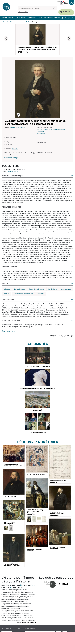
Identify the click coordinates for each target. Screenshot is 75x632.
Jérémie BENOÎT (13, 171)
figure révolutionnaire (36, 289)
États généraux (19, 289)
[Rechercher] (35, 8)
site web (42, 134)
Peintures (15, 149)
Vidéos (57, 18)
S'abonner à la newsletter (67, 12)
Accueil (5, 22)
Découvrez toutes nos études (20, 22)
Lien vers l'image (12, 158)
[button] (69, 38)
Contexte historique (12, 175)
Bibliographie (8, 299)
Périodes (31, 18)
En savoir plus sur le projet (24, 623)
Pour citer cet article (11, 320)
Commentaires (8, 331)
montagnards (66, 289)
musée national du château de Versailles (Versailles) (51, 131)
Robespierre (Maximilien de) (23, 294)
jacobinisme (52, 289)
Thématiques (7, 18)
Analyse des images (11, 207)
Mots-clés (20, 18)
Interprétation (9, 267)
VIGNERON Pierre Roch (17, 128)
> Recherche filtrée (23, 12)
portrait (6, 294)
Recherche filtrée (45, 18)
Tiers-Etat (40, 294)
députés (7, 289)
